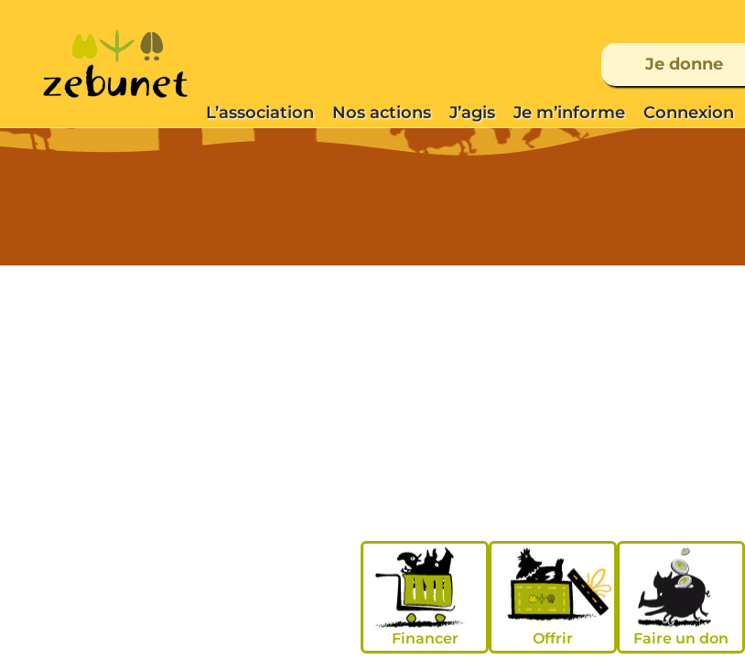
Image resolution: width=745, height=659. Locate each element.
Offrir (553, 638)
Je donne (684, 64)
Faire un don (681, 638)
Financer (425, 638)
